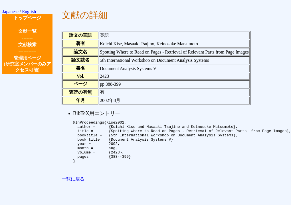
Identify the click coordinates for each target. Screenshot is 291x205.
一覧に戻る (73, 189)
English (29, 11)
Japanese (10, 11)
